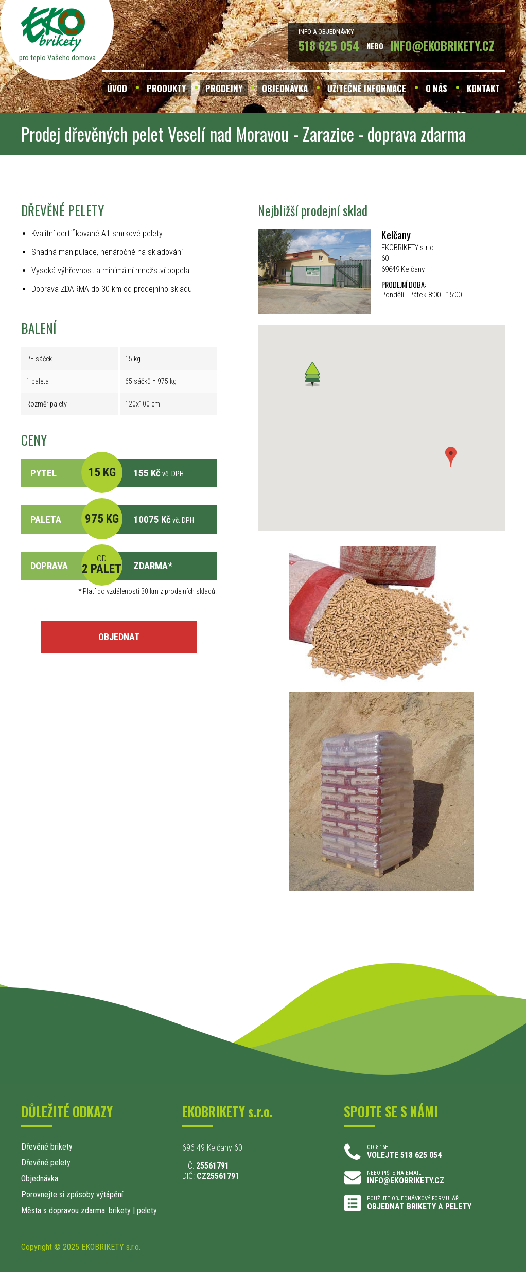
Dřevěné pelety (46, 1163)
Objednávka (39, 1178)
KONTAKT (483, 88)
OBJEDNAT (118, 636)
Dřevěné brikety (47, 1147)
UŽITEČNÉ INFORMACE (366, 88)
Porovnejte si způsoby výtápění (72, 1194)
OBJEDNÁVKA (285, 88)
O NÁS (436, 88)
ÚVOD (117, 88)
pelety (147, 1210)
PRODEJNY (223, 88)
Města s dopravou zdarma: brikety (76, 1210)
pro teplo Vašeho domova (57, 57)
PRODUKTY (166, 88)
